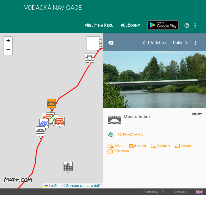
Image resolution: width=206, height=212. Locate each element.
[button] (89, 60)
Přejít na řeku (98, 26)
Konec (186, 146)
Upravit (141, 146)
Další (177, 43)
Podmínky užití (154, 192)
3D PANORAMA (130, 134)
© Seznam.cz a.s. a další (82, 186)
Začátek (164, 146)
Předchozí (157, 43)
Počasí (119, 146)
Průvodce (121, 151)
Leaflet (51, 186)
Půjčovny (130, 26)
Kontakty (181, 192)
